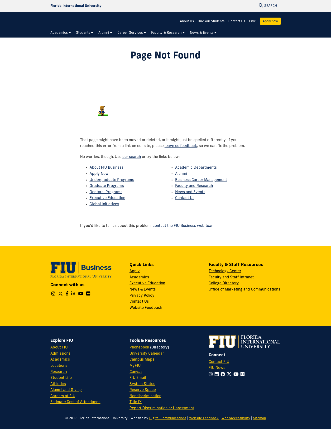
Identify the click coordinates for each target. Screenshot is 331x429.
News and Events (190, 192)
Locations (58, 366)
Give (252, 21)
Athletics (58, 384)
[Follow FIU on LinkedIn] (218, 374)
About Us (187, 21)
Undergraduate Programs (112, 180)
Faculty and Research (194, 186)
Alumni (181, 174)
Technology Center (225, 271)
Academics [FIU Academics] (60, 360)
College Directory (224, 283)
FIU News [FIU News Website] (217, 368)
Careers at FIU (62, 396)
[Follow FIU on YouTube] (236, 374)
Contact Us (236, 21)
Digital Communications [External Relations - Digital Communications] (167, 418)
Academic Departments (196, 168)
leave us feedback (181, 146)
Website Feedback (146, 308)
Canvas (136, 372)
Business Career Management (201, 180)
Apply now (270, 21)
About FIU (59, 347)
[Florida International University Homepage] (75, 6)
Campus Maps (142, 360)
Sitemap (259, 418)
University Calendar (147, 354)
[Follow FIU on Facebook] (224, 374)
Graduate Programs (107, 186)
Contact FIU (219, 362)
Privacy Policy (142, 296)
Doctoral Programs (106, 192)
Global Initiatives (104, 204)
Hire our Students (211, 21)
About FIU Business (106, 168)
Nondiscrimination (145, 396)
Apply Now (99, 174)
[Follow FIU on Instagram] (212, 374)
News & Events (143, 289)
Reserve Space (143, 390)
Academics (139, 277)
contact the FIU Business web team (184, 226)
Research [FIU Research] (58, 372)
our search (131, 157)
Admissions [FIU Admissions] (60, 354)
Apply (135, 271)
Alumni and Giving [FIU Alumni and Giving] (66, 390)
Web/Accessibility (235, 418)
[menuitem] (61, 33)
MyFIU (135, 366)
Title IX (136, 402)
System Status (142, 384)
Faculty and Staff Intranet (231, 277)
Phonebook (139, 347)
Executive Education (107, 198)
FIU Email (138, 378)
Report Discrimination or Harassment (162, 408)
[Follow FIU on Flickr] (243, 374)
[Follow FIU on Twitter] (230, 374)
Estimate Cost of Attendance (75, 402)
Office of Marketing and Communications (244, 289)
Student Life (61, 378)
